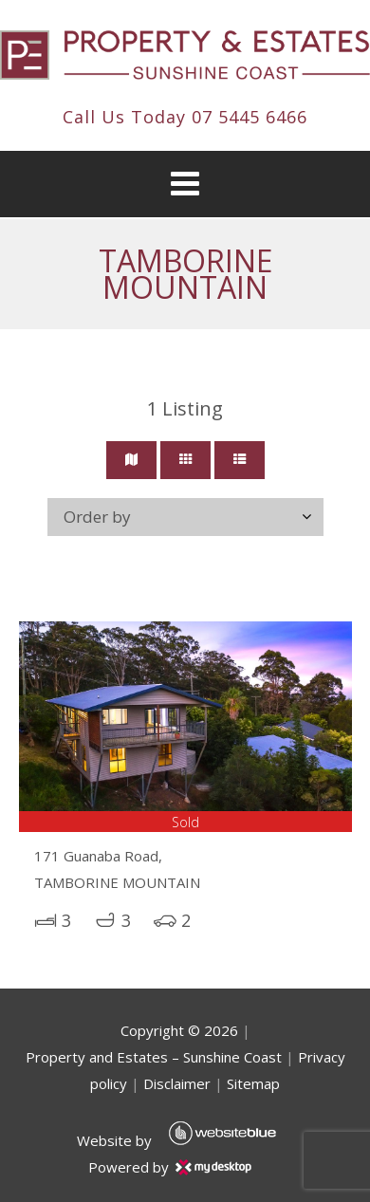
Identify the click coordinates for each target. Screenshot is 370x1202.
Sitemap (253, 1083)
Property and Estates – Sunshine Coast (154, 1056)
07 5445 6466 (249, 116)
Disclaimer (177, 1083)
